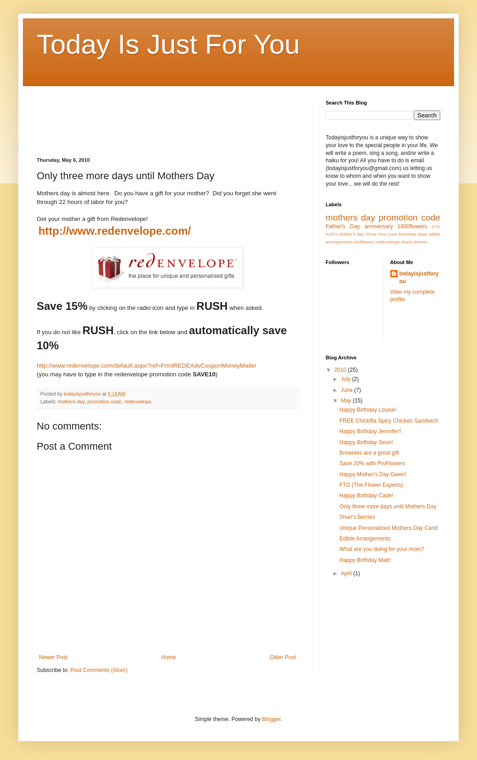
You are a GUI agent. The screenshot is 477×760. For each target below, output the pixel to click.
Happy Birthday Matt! (365, 560)
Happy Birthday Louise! (367, 410)
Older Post (283, 657)
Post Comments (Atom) (99, 670)
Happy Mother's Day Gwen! (372, 474)
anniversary (378, 226)
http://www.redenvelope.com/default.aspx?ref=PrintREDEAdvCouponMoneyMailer (146, 365)
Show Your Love (382, 234)
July (346, 379)
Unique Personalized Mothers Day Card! (388, 528)
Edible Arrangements (364, 538)
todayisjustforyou (419, 277)
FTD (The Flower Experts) (371, 485)
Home (168, 657)
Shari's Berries (357, 517)
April (347, 573)
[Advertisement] (204, 120)
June (347, 390)
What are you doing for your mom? (381, 549)
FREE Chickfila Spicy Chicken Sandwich (388, 421)
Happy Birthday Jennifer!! (370, 431)
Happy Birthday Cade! (366, 495)
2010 (341, 370)
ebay (422, 234)
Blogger (271, 719)
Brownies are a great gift (369, 453)
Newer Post (53, 657)
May (347, 400)
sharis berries (414, 241)
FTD (436, 226)
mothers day (71, 401)
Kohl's (332, 234)
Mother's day (351, 234)
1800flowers (412, 226)
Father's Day (343, 226)
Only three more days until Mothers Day (387, 506)
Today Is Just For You (168, 44)
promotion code (104, 401)
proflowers (364, 241)
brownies (407, 234)
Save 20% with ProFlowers (372, 463)
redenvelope (137, 401)
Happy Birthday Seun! (366, 442)
